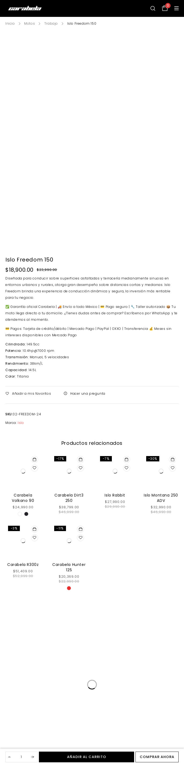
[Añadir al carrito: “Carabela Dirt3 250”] (80, 459)
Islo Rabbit (115, 495)
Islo (21, 422)
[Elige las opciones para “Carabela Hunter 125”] (80, 529)
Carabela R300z (23, 564)
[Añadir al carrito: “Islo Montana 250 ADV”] (172, 459)
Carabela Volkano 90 (23, 497)
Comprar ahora (157, 756)
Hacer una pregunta (87, 393)
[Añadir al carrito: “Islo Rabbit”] (126, 459)
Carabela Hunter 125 (69, 567)
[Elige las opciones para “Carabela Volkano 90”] (34, 459)
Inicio (10, 23)
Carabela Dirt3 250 (68, 497)
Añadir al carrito (86, 756)
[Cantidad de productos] (21, 757)
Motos (29, 23)
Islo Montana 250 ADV (161, 497)
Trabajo (51, 23)
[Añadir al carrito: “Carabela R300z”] (34, 529)
